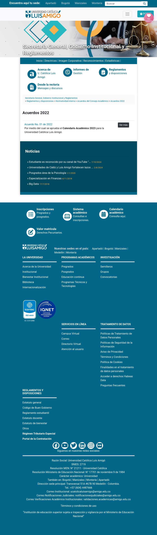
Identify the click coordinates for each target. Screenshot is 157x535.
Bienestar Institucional (35, 277)
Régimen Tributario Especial (39, 433)
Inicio (39, 60)
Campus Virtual (70, 333)
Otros (26, 428)
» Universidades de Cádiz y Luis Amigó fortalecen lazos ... (65, 167)
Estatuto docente (32, 418)
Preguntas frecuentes (112, 385)
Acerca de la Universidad (37, 266)
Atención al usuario (73, 349)
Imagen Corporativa (70, 60)
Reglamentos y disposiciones (40, 101)
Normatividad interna (65, 101)
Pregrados (67, 266)
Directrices (50, 60)
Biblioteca (28, 282)
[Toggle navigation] (127, 14)
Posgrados (68, 271)
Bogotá (65, 3)
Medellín (59, 252)
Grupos (104, 271)
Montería (97, 3)
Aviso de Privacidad (111, 351)
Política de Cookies (111, 362)
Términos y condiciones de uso (78, 505)
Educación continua (73, 277)
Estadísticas (112, 60)
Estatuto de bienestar (35, 423)
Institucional (30, 271)
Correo (65, 338)
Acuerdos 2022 (118, 101)
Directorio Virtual (71, 344)
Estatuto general (32, 402)
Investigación (110, 257)
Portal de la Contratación (37, 438)
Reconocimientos (93, 60)
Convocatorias (108, 277)
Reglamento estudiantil (36, 412)
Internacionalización (34, 287)
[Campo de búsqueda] (123, 3)
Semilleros (106, 266)
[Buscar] (144, 3)
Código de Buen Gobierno (37, 407)
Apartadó (50, 3)
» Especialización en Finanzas (49, 178)
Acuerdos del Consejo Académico (92, 101)
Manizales (81, 3)
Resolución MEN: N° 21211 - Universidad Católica (78, 468)
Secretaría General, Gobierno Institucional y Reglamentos (51, 98)
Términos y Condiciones (114, 356)
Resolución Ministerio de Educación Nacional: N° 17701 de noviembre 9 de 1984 (78, 472)
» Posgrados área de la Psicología (51, 172)
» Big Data (38, 183)
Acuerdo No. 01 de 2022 (38, 124)
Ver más (123, 125)
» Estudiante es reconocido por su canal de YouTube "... (64, 161)
